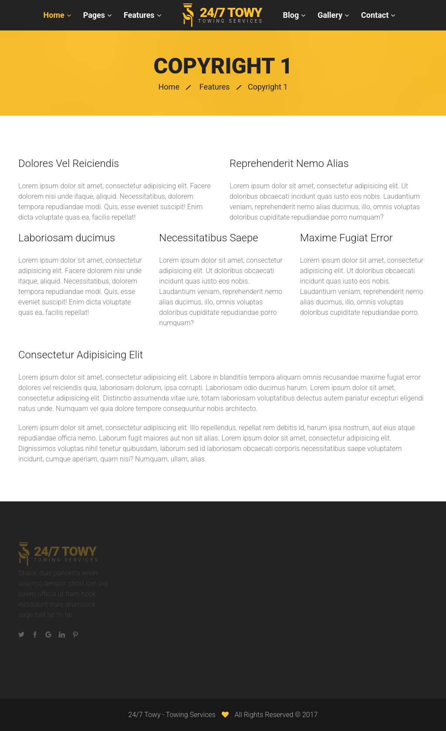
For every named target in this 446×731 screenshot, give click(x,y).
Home (54, 15)
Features (139, 15)
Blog (291, 15)
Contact (375, 15)
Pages (94, 15)
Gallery (330, 15)
